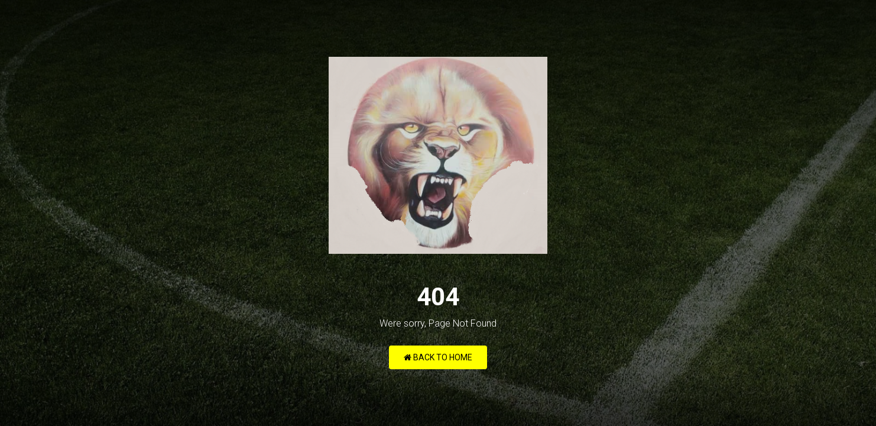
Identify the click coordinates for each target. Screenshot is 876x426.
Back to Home (438, 357)
